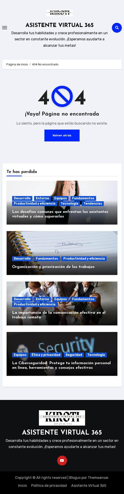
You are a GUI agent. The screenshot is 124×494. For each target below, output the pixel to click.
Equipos (60, 198)
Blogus (75, 478)
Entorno (42, 198)
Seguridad (74, 355)
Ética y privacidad (46, 355)
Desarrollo (22, 198)
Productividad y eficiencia (34, 203)
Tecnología (69, 203)
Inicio (22, 485)
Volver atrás (62, 135)
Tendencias (93, 203)
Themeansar (98, 478)
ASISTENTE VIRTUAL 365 (60, 26)
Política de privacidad (49, 485)
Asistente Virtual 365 (88, 485)
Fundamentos (83, 198)
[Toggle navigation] (4, 27)
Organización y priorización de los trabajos (53, 267)
